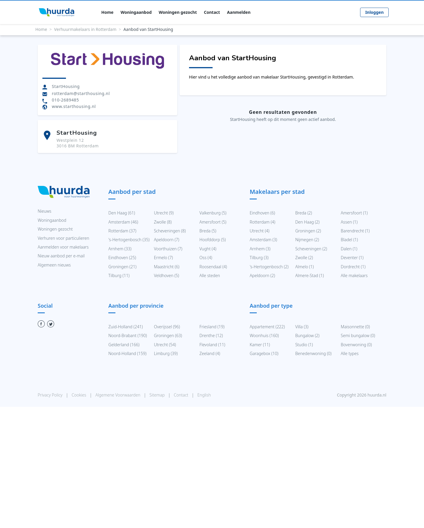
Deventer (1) (352, 257)
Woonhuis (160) (264, 335)
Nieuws (44, 211)
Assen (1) (349, 222)
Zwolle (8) (163, 222)
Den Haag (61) (121, 213)
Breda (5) (207, 231)
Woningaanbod (136, 12)
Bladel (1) (349, 239)
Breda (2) (303, 213)
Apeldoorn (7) (166, 239)
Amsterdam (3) (263, 239)
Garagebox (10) (264, 353)
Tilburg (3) (259, 257)
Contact (212, 12)
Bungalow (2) (307, 335)
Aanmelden (239, 12)
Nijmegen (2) (307, 239)
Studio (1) (304, 344)
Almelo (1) (304, 266)
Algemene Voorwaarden (118, 395)
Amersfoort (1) (354, 213)
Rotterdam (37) (122, 231)
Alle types (349, 353)
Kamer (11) (260, 344)
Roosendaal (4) (213, 266)
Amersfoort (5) (212, 222)
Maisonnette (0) (355, 326)
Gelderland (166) (124, 344)
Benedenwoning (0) (313, 353)
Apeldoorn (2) (262, 275)
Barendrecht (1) (355, 231)
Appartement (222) (267, 326)
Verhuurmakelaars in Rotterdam (85, 29)
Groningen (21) (122, 266)
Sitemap (158, 395)
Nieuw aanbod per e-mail (61, 256)
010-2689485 (65, 100)
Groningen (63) (168, 335)
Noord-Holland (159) (127, 353)
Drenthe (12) (211, 335)
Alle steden (209, 275)
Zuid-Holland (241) (125, 326)
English (204, 395)
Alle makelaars (354, 275)
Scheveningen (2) (311, 248)
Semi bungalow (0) (358, 335)
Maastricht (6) (166, 266)
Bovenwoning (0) (356, 344)
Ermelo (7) (163, 257)
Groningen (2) (308, 231)
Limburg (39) (166, 353)
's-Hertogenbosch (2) (269, 266)
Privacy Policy (51, 395)
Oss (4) (205, 257)
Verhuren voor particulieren (63, 238)
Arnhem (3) (260, 248)
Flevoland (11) (212, 344)
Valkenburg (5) (212, 213)
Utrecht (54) (165, 344)
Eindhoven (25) (122, 257)
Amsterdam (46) (123, 222)
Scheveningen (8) (170, 231)
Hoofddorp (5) (212, 239)
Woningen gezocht (178, 12)
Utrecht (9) (164, 213)
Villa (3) (302, 326)
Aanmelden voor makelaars (63, 247)
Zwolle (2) (304, 257)
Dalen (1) (349, 248)
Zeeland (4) (209, 353)
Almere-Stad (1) (309, 275)
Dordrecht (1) (353, 266)
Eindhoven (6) (262, 213)
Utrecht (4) (259, 231)
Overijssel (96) (167, 326)
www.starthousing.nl (74, 106)
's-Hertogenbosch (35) (129, 239)
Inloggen (374, 12)
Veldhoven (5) (166, 275)
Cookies (79, 395)
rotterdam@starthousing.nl (81, 93)
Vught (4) (207, 248)
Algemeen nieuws (54, 265)
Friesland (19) (211, 326)
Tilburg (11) (119, 275)
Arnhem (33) (119, 248)
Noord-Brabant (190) (127, 335)
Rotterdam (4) (262, 222)
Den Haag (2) (307, 222)
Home (107, 12)
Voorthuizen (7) (168, 248)
